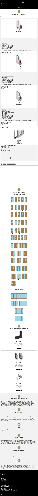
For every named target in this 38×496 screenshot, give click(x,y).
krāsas (10, 405)
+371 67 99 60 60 (21, 2)
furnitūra (8, 417)
